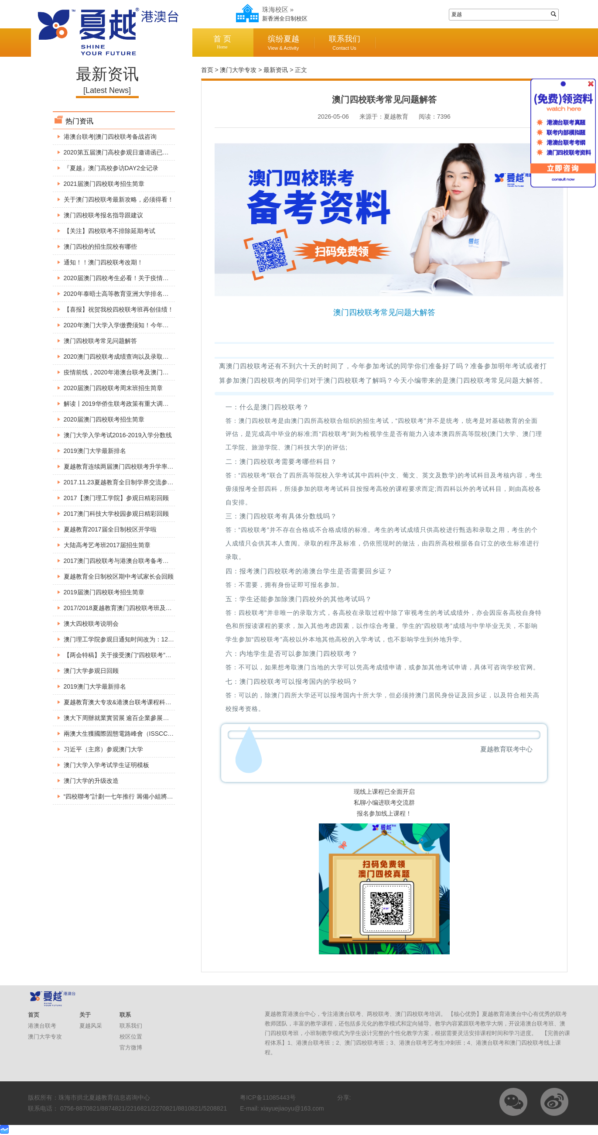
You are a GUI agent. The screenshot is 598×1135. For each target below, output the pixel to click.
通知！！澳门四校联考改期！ (103, 262)
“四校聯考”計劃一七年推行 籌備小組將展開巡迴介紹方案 (140, 796)
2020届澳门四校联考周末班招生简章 (113, 387)
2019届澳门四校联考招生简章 (104, 592)
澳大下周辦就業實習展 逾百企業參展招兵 (119, 717)
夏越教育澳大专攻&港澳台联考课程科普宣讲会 (127, 702)
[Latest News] (107, 90)
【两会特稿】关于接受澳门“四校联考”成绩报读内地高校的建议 (148, 655)
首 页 (222, 42)
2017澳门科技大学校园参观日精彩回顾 (116, 513)
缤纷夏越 (283, 42)
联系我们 (344, 42)
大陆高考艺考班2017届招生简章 (107, 545)
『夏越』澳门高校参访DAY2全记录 (111, 168)
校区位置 (131, 1036)
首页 (207, 69)
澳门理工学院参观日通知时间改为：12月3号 (124, 639)
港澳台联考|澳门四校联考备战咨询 (110, 136)
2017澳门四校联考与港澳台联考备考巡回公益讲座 (131, 560)
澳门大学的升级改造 (91, 780)
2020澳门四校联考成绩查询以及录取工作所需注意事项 (138, 356)
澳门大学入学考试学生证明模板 (106, 764)
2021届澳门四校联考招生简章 (104, 183)
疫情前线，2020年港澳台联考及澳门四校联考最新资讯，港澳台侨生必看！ (165, 372)
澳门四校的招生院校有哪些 (100, 246)
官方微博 (131, 1047)
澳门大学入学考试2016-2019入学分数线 (118, 435)
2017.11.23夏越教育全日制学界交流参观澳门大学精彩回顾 (143, 482)
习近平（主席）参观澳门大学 (103, 749)
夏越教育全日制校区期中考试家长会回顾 (119, 576)
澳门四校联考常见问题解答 (100, 340)
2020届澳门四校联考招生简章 (104, 419)
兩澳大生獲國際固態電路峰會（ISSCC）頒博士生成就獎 (140, 733)
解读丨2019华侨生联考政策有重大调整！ (119, 403)
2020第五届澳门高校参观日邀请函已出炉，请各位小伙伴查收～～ (153, 152)
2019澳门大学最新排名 (95, 450)
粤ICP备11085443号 (268, 1097)
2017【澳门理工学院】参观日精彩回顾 (116, 497)
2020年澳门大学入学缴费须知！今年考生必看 (125, 325)
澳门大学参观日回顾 (91, 670)
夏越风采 (90, 1025)
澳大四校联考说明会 (91, 623)
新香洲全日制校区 (285, 18)
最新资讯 (275, 69)
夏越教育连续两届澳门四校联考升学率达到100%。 (133, 466)
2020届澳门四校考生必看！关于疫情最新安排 (125, 277)
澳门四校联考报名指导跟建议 (103, 215)
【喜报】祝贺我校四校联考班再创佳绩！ (119, 309)
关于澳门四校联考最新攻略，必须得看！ (119, 199)
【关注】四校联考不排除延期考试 (109, 230)
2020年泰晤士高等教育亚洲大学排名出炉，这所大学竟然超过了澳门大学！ (165, 293)
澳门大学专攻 (238, 69)
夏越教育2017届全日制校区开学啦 (110, 529)
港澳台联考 (42, 1025)
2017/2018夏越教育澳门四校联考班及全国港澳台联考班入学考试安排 (157, 607)
